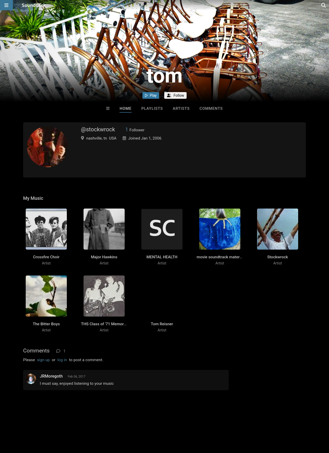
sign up (43, 360)
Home (125, 108)
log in (62, 360)
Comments (211, 108)
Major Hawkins (104, 257)
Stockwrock (277, 257)
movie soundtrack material (220, 257)
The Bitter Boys (46, 324)
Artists (181, 108)
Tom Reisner (162, 324)
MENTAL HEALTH (162, 257)
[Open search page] (324, 5)
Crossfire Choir (46, 257)
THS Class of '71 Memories (105, 324)
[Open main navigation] (6, 5)
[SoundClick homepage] (34, 5)
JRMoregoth (51, 376)
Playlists (152, 108)
